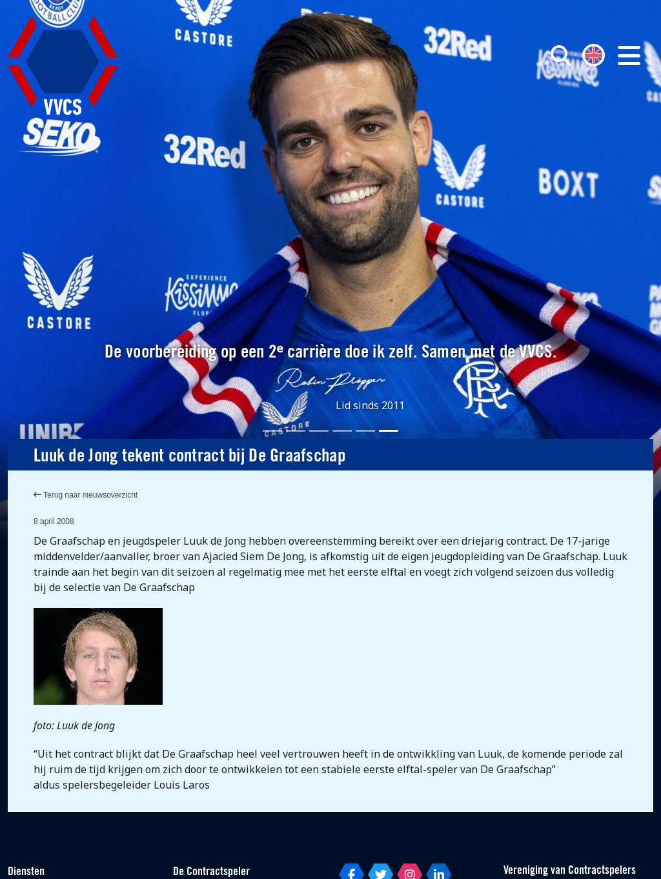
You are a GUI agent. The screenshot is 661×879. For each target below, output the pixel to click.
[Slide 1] (272, 430)
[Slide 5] (365, 430)
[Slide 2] (295, 430)
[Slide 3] (319, 430)
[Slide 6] (388, 430)
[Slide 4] (342, 430)
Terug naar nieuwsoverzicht (85, 495)
